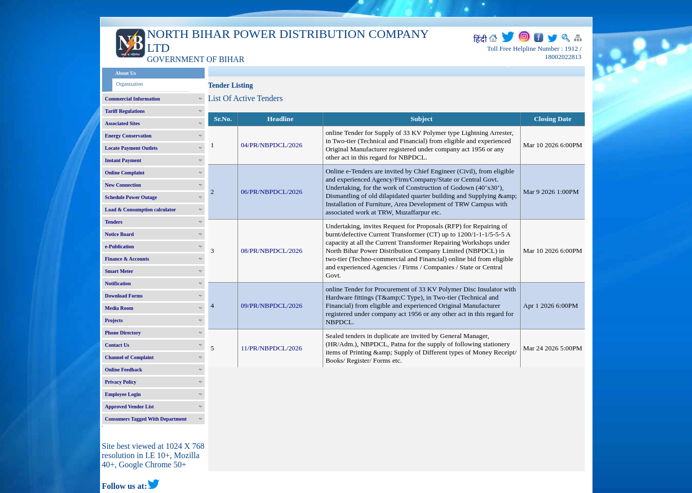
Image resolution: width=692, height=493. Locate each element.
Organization (129, 84)
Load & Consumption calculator (140, 209)
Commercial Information (132, 99)
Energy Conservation (128, 136)
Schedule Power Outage (131, 197)
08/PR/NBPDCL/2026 (271, 250)
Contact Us (117, 345)
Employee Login (123, 394)
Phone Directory (123, 333)
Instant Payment (123, 160)
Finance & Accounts (127, 259)
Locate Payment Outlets (131, 148)
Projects (114, 320)
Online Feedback (124, 369)
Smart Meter (119, 271)
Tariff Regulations (125, 111)
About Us (125, 73)
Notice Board (119, 234)
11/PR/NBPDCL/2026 (271, 348)
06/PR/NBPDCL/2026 (271, 191)
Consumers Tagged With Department (146, 419)
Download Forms (124, 296)
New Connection (123, 185)
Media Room (119, 308)
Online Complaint (125, 172)
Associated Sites (122, 123)
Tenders (114, 222)
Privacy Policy (120, 382)
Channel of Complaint (129, 357)
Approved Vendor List (129, 406)
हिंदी (480, 39)
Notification (118, 283)
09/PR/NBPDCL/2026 (271, 305)
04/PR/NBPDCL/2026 (271, 145)
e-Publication (119, 246)
